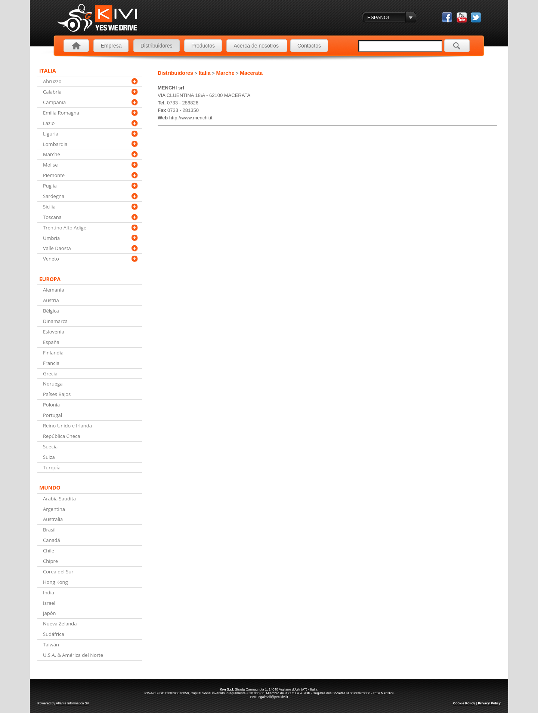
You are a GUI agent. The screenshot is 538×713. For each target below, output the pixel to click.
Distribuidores (156, 46)
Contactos (309, 46)
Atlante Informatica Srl (72, 703)
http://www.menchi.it (191, 118)
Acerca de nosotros (257, 46)
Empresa (111, 46)
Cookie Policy (464, 703)
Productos (203, 46)
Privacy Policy (489, 703)
